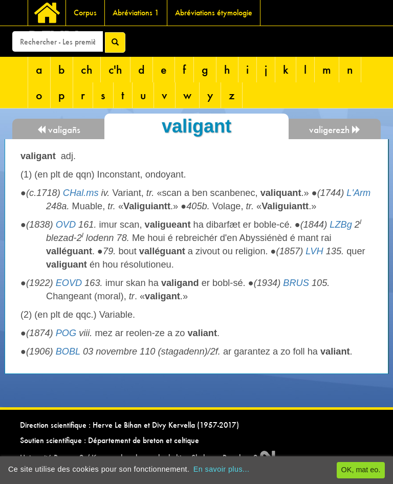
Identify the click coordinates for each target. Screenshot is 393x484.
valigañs (58, 129)
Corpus (85, 12)
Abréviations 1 (136, 12)
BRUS (296, 283)
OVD (66, 224)
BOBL (68, 351)
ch (87, 69)
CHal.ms (81, 193)
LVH (314, 251)
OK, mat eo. (361, 470)
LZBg (341, 224)
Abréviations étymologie (213, 12)
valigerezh (335, 129)
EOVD (69, 283)
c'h (115, 69)
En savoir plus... (221, 469)
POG (66, 333)
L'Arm (358, 193)
